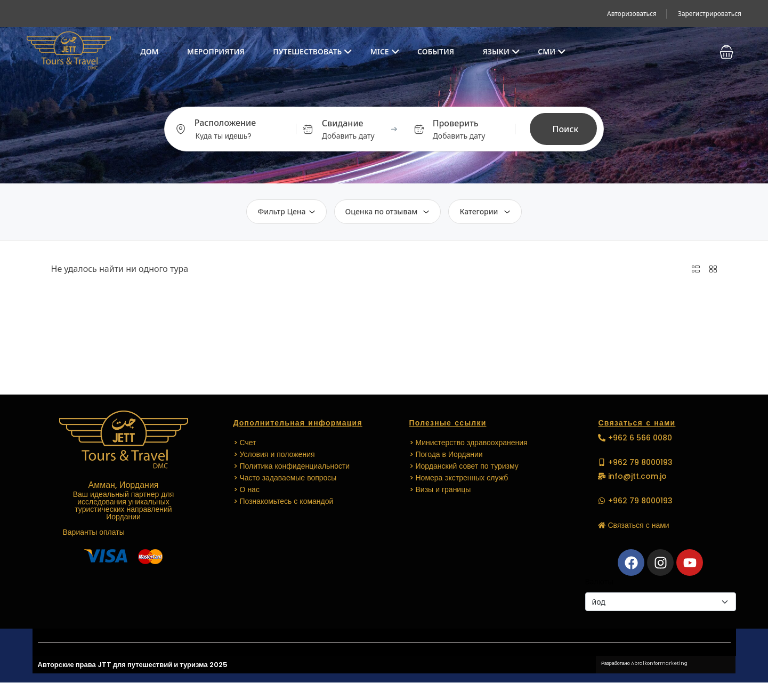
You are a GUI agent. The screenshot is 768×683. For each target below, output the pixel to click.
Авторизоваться (632, 13)
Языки (501, 51)
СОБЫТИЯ (435, 51)
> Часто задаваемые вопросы (285, 477)
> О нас (246, 489)
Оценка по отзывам (387, 211)
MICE (385, 51)
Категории (484, 211)
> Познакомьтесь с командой (283, 501)
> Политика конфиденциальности (291, 466)
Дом (149, 51)
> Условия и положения (274, 454)
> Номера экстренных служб (458, 477)
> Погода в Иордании (446, 454)
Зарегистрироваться (709, 13)
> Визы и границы (440, 489)
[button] (726, 52)
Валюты (599, 581)
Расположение (225, 122)
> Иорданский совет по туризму (464, 466)
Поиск (566, 129)
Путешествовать (312, 51)
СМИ (552, 51)
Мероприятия (216, 51)
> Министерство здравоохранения (468, 442)
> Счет (244, 442)
